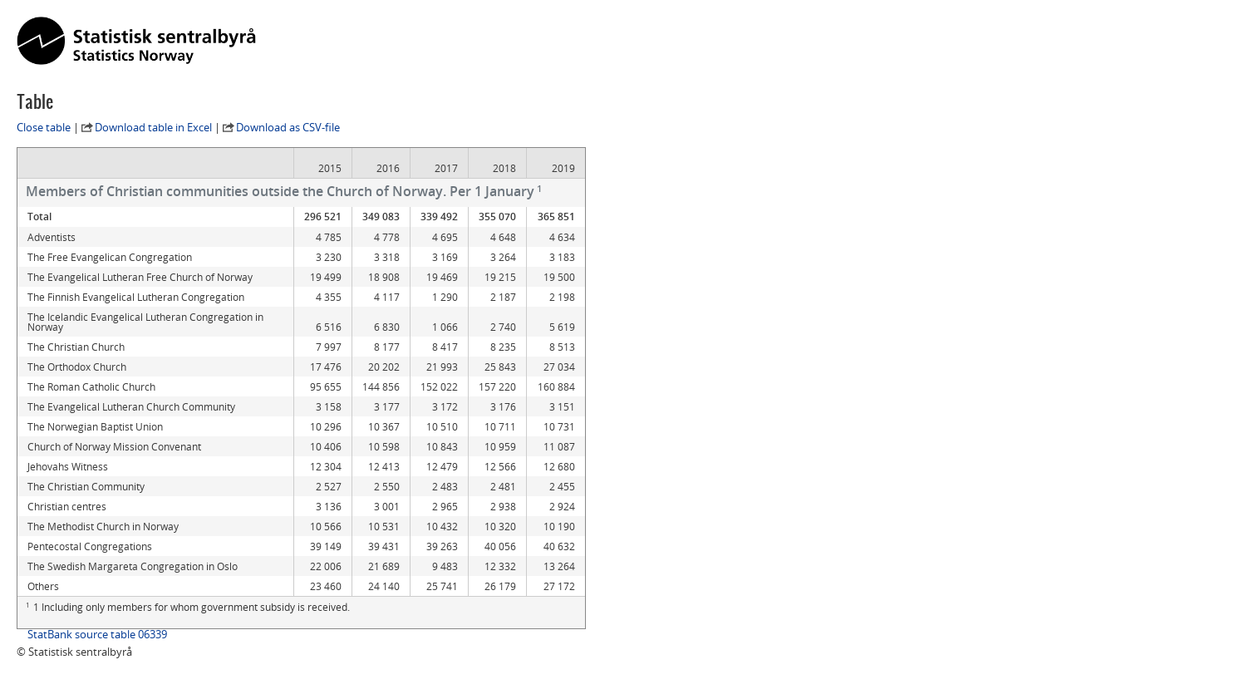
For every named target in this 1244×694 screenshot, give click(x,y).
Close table (44, 127)
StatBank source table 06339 (97, 634)
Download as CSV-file (288, 127)
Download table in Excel (153, 127)
